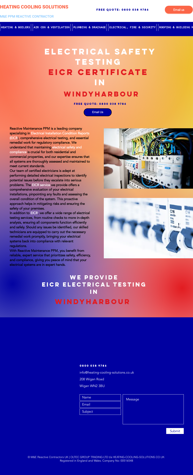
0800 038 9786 (135, 9)
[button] (15, 27)
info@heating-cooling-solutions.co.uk (107, 372)
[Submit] (175, 431)
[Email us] (179, 10)
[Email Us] (98, 112)
